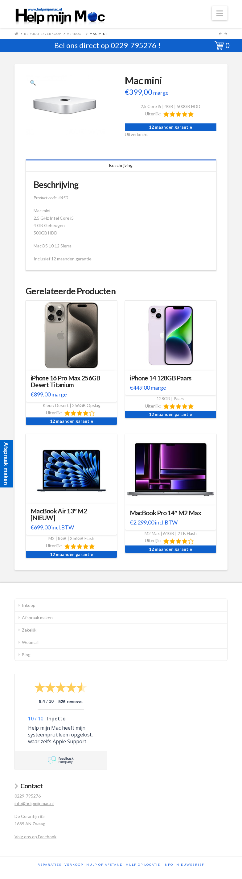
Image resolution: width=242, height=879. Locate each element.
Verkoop (75, 33)
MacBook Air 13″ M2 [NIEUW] (59, 514)
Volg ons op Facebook (35, 836)
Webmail (30, 642)
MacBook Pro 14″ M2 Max (165, 512)
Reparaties (49, 864)
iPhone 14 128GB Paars (160, 378)
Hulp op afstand (104, 864)
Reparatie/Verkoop (42, 33)
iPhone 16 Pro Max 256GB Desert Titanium (65, 381)
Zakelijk (29, 629)
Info (168, 864)
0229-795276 (133, 45)
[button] (220, 13)
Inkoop (28, 605)
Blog (26, 654)
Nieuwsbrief (190, 864)
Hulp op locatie (143, 864)
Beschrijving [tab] (121, 165)
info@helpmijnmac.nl (34, 803)
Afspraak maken (37, 617)
